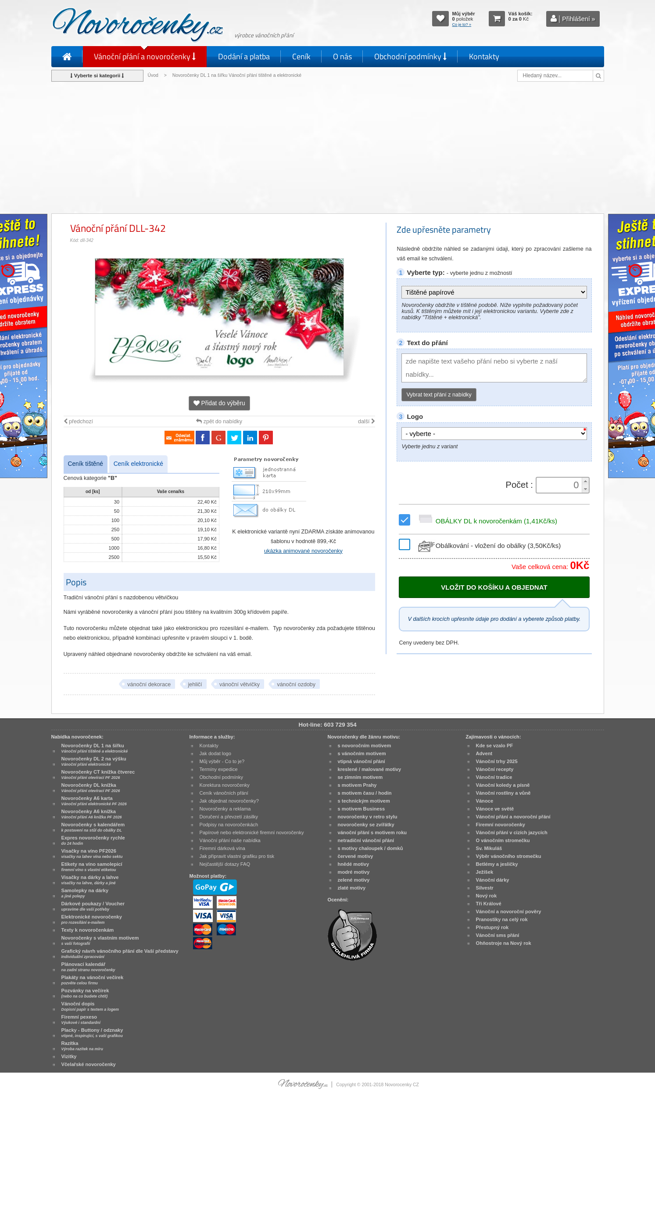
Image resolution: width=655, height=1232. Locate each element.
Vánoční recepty (495, 769)
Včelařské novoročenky (88, 1064)
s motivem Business (361, 808)
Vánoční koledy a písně (503, 785)
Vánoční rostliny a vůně (503, 793)
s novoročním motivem (364, 745)
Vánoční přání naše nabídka (230, 840)
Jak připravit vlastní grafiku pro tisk (237, 856)
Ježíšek (485, 872)
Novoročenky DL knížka (90, 787)
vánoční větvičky (239, 684)
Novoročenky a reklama (225, 808)
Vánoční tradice (494, 777)
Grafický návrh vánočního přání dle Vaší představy (120, 953)
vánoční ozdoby (296, 684)
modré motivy (354, 872)
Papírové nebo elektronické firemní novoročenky (252, 832)
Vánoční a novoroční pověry (508, 911)
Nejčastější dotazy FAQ (225, 864)
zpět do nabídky (219, 421)
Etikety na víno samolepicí (91, 866)
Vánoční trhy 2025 (497, 761)
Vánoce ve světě (495, 808)
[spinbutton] (559, 485)
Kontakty (484, 56)
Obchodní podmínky (410, 56)
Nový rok (486, 895)
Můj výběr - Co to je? (222, 761)
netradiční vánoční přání (366, 840)
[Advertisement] (327, 147)
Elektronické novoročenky (91, 919)
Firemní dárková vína (223, 848)
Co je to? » (462, 24)
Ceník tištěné (85, 464)
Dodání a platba (244, 56)
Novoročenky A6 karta (94, 801)
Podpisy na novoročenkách (229, 824)
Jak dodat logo (215, 753)
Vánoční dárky (492, 880)
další (366, 421)
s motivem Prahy (357, 785)
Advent (484, 753)
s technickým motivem (364, 800)
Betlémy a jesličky (497, 864)
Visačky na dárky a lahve (90, 880)
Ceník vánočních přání (224, 793)
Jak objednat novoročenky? (229, 800)
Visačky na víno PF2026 (92, 853)
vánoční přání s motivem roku (372, 832)
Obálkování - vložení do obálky (488, 545)
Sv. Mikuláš (489, 848)
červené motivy (355, 856)
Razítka (82, 1046)
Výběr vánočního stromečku (508, 856)
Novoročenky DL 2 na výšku (93, 761)
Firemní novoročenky (501, 824)
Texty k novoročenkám (87, 930)
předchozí (78, 421)
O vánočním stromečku (503, 840)
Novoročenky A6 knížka (91, 814)
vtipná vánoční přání (361, 761)
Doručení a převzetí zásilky (229, 816)
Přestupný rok (492, 927)
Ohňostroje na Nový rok (503, 943)
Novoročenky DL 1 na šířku (94, 748)
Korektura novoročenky (225, 785)
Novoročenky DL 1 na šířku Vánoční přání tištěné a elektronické (237, 75)
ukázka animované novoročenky (303, 551)
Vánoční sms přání (497, 935)
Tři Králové (488, 903)
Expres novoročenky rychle (93, 840)
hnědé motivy (353, 864)
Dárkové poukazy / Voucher (93, 906)
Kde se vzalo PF (494, 745)
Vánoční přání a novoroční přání (513, 816)
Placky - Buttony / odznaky (92, 1032)
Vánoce (485, 800)
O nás (342, 56)
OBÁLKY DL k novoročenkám (486, 521)
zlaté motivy (352, 887)
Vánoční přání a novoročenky (145, 56)
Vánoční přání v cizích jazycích (512, 832)
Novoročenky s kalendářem (93, 827)
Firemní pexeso (80, 1019)
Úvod (153, 75)
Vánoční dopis (90, 1006)
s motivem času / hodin (365, 793)
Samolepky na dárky (85, 893)
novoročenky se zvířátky (366, 824)
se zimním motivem (360, 777)
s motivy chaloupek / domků (370, 848)
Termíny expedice (219, 769)
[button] (585, 481)
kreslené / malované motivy (369, 769)
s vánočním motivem (362, 753)
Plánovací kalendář (88, 967)
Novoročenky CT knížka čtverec (98, 774)
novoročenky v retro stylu (367, 816)
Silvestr (485, 887)
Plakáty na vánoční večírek (92, 980)
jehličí (195, 684)
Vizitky (69, 1056)
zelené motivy (354, 880)
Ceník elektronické (138, 464)
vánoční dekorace (149, 684)
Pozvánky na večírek (85, 993)
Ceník (301, 56)
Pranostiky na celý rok (502, 919)
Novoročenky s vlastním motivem (100, 940)
